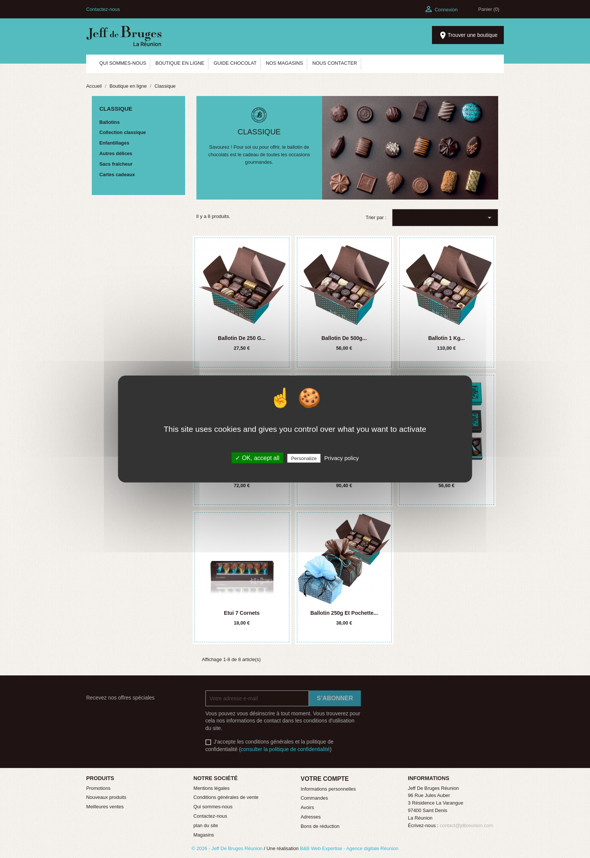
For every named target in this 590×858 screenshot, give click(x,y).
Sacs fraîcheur (115, 164)
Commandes (314, 798)
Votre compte (325, 779)
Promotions (98, 788)
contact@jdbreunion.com (466, 825)
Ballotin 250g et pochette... (344, 613)
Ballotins (109, 122)
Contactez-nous (103, 9)
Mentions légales (211, 788)
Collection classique (122, 132)
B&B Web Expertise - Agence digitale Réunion (349, 848)
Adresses (311, 817)
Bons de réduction (320, 826)
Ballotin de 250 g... (242, 338)
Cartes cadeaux (117, 174)
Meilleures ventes (105, 806)
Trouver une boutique (467, 35)
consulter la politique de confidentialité (285, 749)
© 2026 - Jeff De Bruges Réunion (228, 848)
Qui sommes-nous (213, 806)
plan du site (205, 825)
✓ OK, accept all (257, 458)
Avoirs (307, 807)
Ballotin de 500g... (344, 338)
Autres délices (115, 153)
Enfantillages (114, 143)
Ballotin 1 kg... (446, 338)
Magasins (203, 835)
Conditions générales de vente (226, 797)
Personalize (304, 458)
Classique (115, 108)
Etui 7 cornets (242, 613)
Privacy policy (341, 458)
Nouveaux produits (106, 797)
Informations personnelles (328, 789)
